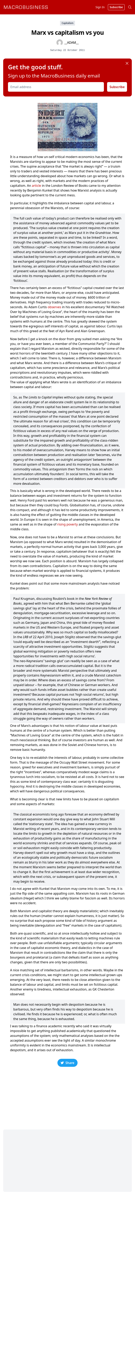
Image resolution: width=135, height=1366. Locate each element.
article (36, 185)
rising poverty (67, 524)
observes (54, 307)
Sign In (100, 7)
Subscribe (117, 87)
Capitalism (67, 23)
